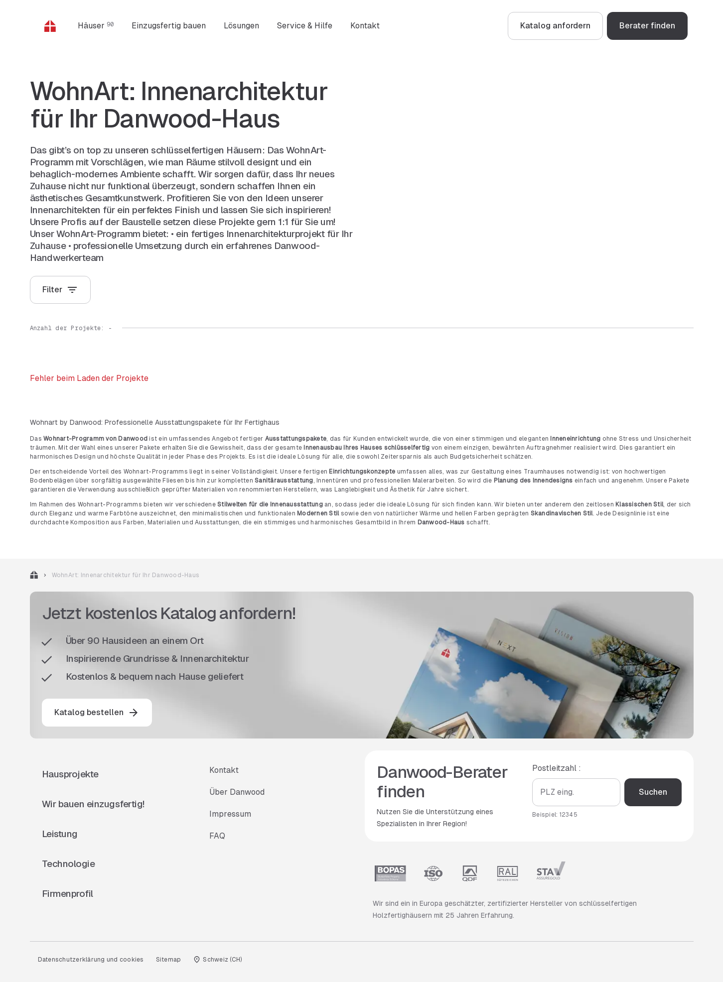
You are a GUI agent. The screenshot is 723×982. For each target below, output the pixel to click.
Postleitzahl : (556, 768)
